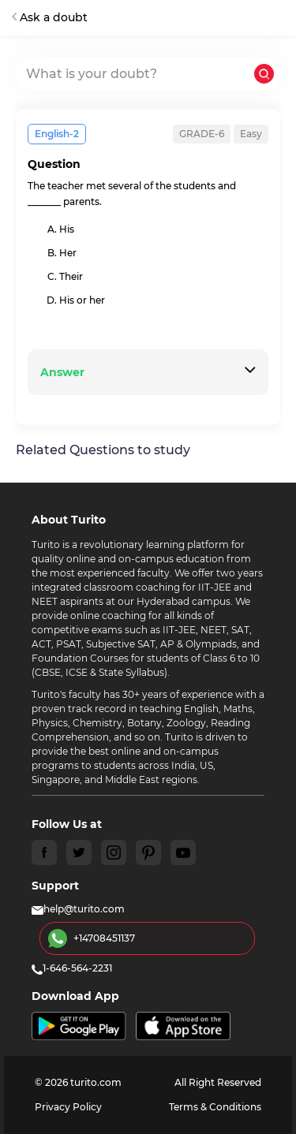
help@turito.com (78, 909)
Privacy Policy (68, 1107)
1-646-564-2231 (72, 968)
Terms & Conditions (215, 1107)
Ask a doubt (50, 17)
